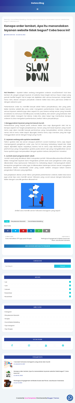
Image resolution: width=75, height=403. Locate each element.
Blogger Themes (53, 398)
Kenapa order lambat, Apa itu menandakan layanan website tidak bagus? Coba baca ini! (41, 372)
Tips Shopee (9, 329)
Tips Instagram (10, 325)
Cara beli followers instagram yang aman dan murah (32, 362)
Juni (38, 286)
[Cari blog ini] (29, 266)
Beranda (7, 19)
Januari (38, 289)
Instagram (8, 312)
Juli (38, 282)
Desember (38, 293)
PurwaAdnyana (10, 35)
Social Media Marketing (18, 19)
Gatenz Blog (37, 3)
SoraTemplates (30, 398)
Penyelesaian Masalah (18, 221)
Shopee (7, 319)
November (38, 297)
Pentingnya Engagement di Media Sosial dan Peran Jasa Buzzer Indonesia (39, 381)
